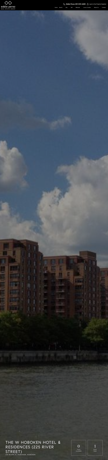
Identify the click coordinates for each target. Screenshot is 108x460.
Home (56, 7)
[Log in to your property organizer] (96, 4)
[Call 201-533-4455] (74, 4)
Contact (104, 7)
